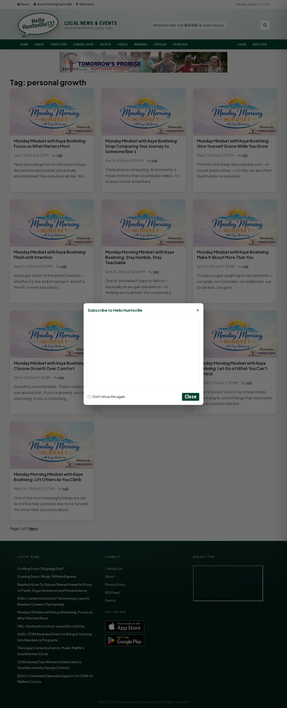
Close (190, 397)
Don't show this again (106, 397)
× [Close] (197, 310)
